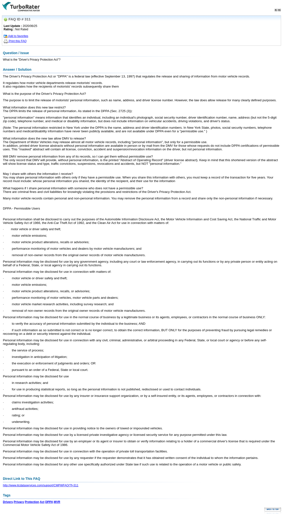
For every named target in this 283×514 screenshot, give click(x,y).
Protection (32, 502)
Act (42, 502)
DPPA (49, 502)
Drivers (8, 502)
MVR (57, 502)
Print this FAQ (15, 41)
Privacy (19, 502)
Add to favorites (16, 36)
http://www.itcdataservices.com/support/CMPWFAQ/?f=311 (40, 485)
